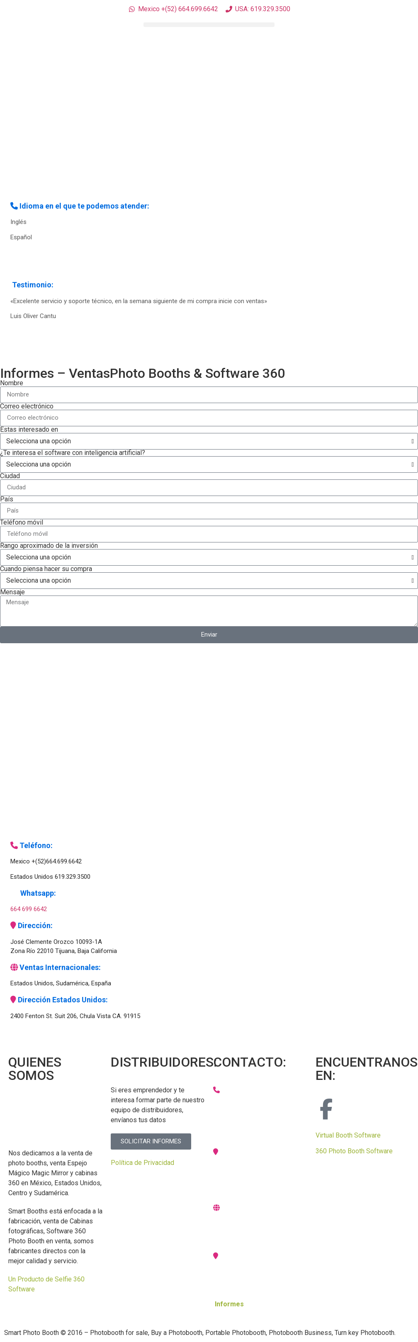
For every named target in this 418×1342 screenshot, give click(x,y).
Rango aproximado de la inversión (49, 545)
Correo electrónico (26, 406)
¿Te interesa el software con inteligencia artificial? (72, 453)
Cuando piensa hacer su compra (46, 569)
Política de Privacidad (142, 1163)
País (6, 499)
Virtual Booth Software (348, 1135)
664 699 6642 (28, 909)
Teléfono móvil (21, 522)
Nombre (11, 383)
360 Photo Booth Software (354, 1151)
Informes (229, 1304)
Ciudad (10, 476)
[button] (209, 24)
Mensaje (12, 592)
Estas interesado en (29, 429)
